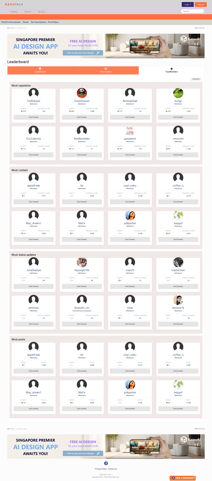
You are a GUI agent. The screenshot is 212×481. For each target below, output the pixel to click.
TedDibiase (33, 101)
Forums (28, 12)
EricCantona (33, 138)
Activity (42, 12)
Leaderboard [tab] (40, 70)
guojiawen (130, 138)
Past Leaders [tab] (106, 70)
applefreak (33, 185)
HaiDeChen (178, 270)
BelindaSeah (130, 101)
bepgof (178, 223)
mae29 (130, 270)
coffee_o (178, 185)
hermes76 (178, 307)
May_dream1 (33, 223)
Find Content (33, 117)
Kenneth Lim (81, 307)
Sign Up (201, 5)
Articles (14, 12)
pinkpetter (130, 223)
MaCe (81, 223)
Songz (178, 101)
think (130, 307)
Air (82, 185)
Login (188, 5)
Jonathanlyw (33, 270)
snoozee (178, 138)
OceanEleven (82, 101)
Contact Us (112, 469)
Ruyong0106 (81, 270)
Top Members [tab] (171, 70)
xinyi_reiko (130, 185)
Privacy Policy (101, 469)
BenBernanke (82, 138)
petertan (34, 307)
